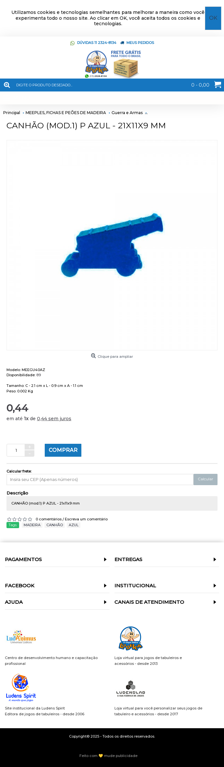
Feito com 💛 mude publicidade (108, 755)
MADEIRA (32, 525)
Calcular (205, 478)
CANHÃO (54, 525)
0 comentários (49, 519)
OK (213, 18)
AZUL (73, 525)
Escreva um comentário (86, 519)
